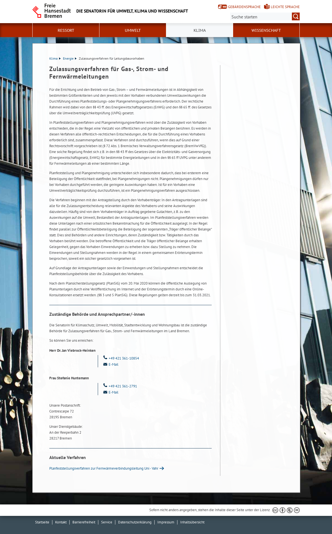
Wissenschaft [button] (266, 30)
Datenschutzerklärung (135, 522)
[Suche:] (265, 16)
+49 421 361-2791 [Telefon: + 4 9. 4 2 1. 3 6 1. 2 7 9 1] (119, 386)
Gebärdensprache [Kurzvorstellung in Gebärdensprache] (244, 6)
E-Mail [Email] (110, 364)
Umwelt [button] (133, 30)
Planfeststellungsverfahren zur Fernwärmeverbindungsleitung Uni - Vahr (103, 468)
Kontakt (61, 522)
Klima (55, 58)
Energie (70, 58)
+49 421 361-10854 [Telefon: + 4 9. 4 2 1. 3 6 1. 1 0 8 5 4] (120, 358)
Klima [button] (200, 30)
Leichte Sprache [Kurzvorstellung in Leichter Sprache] (285, 6)
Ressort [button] (66, 30)
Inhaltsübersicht (192, 522)
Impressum (165, 522)
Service (106, 522)
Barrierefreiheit (83, 522)
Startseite (42, 522)
